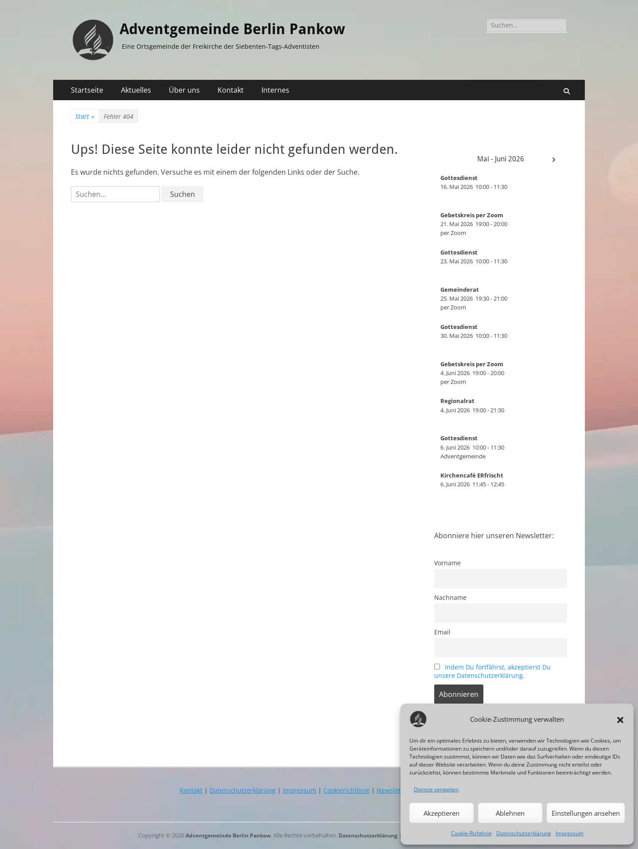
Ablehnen (510, 813)
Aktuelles (136, 90)
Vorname (447, 563)
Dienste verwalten (436, 789)
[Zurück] (447, 160)
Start (84, 116)
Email (442, 632)
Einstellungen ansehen (586, 813)
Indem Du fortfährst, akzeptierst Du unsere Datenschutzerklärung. (492, 671)
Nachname (450, 597)
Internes (275, 90)
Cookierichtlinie (346, 790)
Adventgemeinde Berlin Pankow (250, 28)
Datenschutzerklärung (523, 833)
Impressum (570, 833)
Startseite (87, 90)
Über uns (184, 90)
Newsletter (393, 790)
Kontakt (231, 90)
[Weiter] (554, 160)
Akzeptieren (441, 813)
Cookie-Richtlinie (471, 833)
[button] (620, 719)
